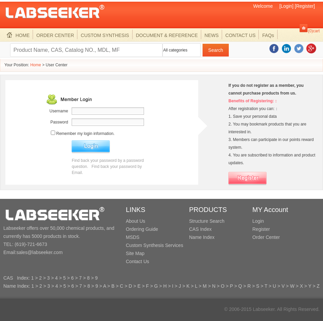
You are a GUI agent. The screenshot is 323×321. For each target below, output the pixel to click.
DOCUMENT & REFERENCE (167, 35)
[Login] (286, 6)
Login (258, 221)
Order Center (266, 237)
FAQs (268, 35)
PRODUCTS (208, 209)
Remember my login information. (85, 133)
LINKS (135, 209)
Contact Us (137, 261)
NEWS (212, 35)
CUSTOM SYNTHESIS (105, 35)
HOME (18, 35)
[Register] (305, 6)
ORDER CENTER (55, 35)
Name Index (201, 237)
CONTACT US (240, 35)
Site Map (135, 253)
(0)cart (314, 31)
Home (35, 65)
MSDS (132, 237)
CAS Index (200, 229)
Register (261, 229)
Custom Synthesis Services (154, 245)
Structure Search (206, 221)
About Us (135, 221)
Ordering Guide (142, 229)
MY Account (270, 209)
